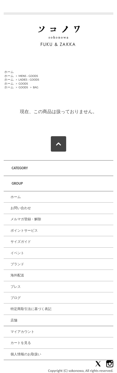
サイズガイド (21, 242)
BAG (35, 87)
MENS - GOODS (28, 76)
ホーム (9, 72)
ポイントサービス (24, 231)
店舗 (14, 320)
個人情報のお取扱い (26, 354)
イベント (17, 253)
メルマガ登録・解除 (26, 219)
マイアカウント (22, 332)
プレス (16, 287)
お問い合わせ (21, 208)
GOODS (23, 83)
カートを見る (21, 343)
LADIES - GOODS (28, 79)
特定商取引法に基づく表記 (31, 309)
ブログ (16, 298)
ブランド (17, 264)
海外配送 (17, 275)
